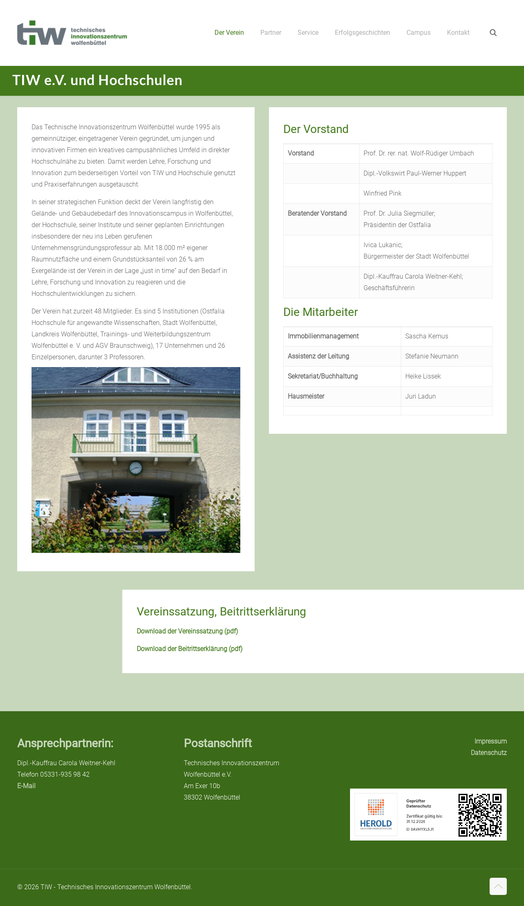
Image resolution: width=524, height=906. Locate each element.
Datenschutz (489, 753)
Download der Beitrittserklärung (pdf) (322, 649)
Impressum (490, 741)
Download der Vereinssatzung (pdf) (320, 631)
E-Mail (26, 786)
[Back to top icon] (498, 886)
